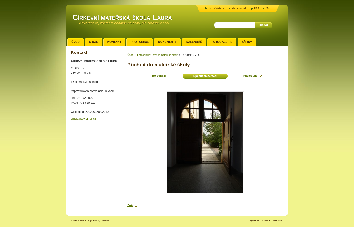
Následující (250, 75)
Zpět (130, 205)
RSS (256, 8)
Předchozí (159, 75)
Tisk (268, 8)
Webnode (276, 220)
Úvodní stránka (216, 8)
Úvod (130, 54)
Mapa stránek (239, 8)
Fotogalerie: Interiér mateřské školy (157, 54)
